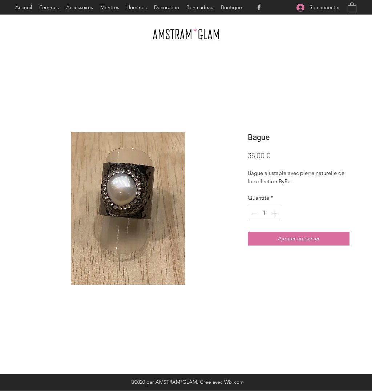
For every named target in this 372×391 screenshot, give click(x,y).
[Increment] (275, 213)
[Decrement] (254, 213)
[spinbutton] (265, 213)
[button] (352, 7)
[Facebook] (259, 7)
